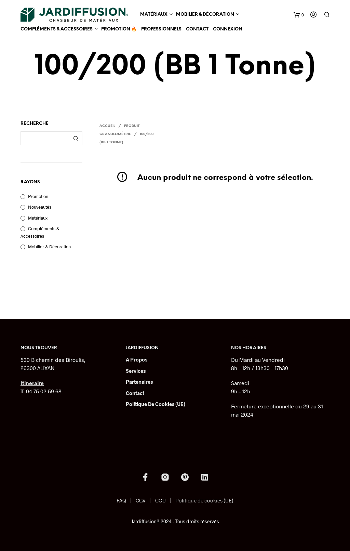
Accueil (107, 126)
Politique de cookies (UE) (155, 404)
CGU (160, 500)
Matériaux (153, 14)
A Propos (136, 359)
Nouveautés (39, 207)
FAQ (121, 500)
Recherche (75, 138)
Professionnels (161, 29)
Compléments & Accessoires (57, 29)
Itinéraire (32, 383)
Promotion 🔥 (119, 29)
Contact (197, 29)
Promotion (38, 196)
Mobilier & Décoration (205, 14)
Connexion (227, 29)
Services (136, 371)
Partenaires (139, 382)
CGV (141, 500)
